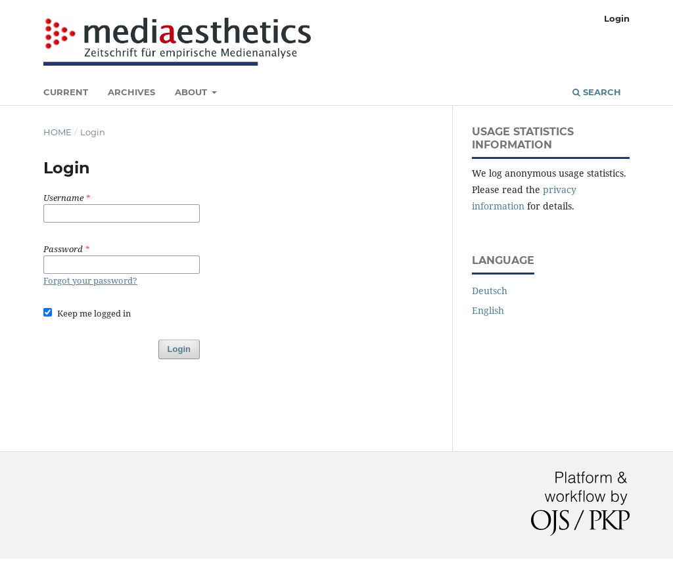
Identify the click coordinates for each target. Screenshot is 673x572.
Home (57, 132)
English (488, 310)
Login (617, 18)
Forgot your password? (90, 280)
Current (65, 92)
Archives (131, 92)
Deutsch (489, 290)
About (192, 92)
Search (596, 92)
